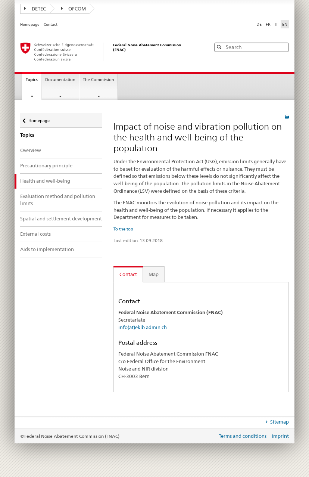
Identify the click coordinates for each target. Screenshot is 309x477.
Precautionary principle (46, 165)
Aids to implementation (47, 249)
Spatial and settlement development (61, 219)
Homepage (30, 24)
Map (154, 274)
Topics (33, 82)
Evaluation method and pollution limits (57, 200)
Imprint (280, 436)
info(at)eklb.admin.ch (142, 327)
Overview (30, 150)
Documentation (60, 79)
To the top (123, 229)
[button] (282, 47)
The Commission (98, 79)
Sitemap (279, 422)
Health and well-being (45, 181)
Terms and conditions (243, 436)
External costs (35, 234)
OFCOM (73, 8)
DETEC (35, 8)
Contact (50, 24)
